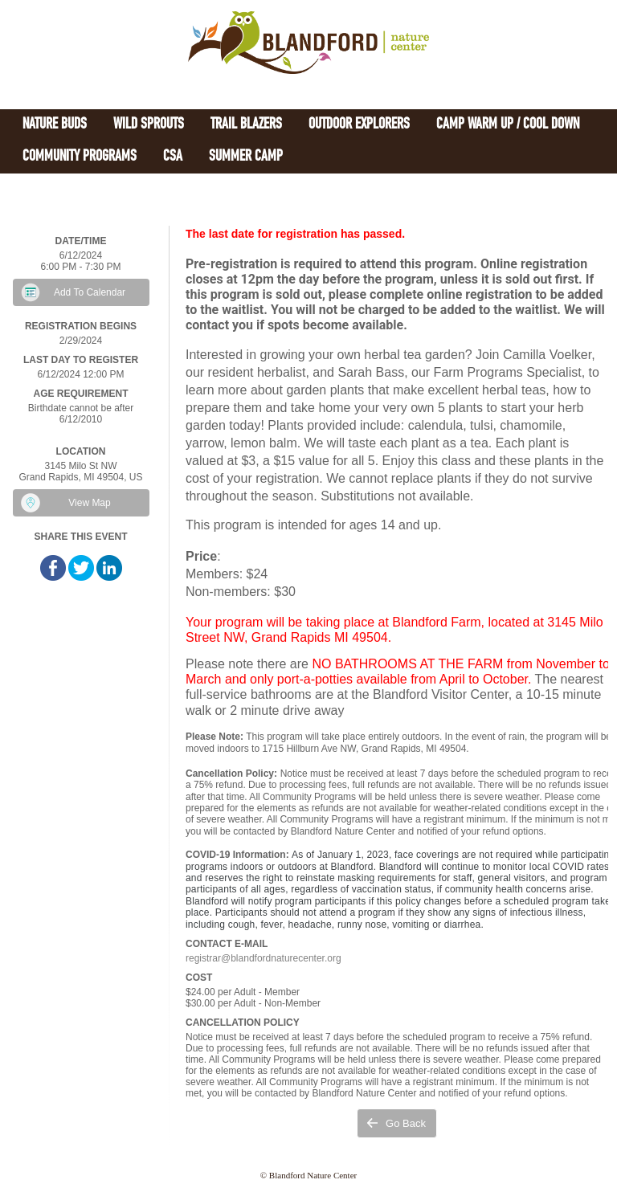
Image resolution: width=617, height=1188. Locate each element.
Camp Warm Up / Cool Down (507, 125)
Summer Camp (246, 157)
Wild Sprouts (148, 125)
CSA (172, 157)
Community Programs (79, 157)
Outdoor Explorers (359, 125)
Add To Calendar (89, 292)
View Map (89, 502)
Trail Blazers (246, 125)
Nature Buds (54, 125)
